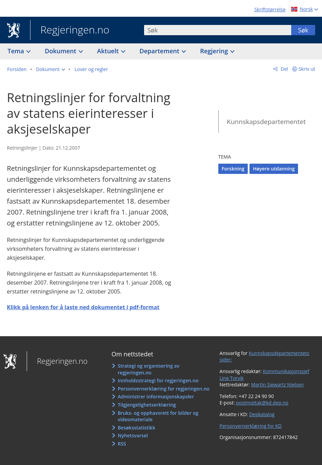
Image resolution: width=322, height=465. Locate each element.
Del (284, 69)
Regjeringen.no (70, 30)
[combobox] (217, 30)
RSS (122, 443)
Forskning (233, 168)
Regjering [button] (215, 51)
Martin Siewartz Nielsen (277, 384)
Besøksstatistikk (136, 427)
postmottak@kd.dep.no (262, 402)
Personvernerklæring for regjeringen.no (163, 388)
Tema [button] (17, 51)
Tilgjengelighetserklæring (147, 404)
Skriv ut (307, 69)
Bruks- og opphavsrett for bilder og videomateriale (158, 416)
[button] (50, 69)
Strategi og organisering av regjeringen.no (148, 369)
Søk (303, 30)
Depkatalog (261, 414)
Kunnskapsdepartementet (266, 121)
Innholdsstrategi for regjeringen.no (158, 380)
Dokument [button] (61, 51)
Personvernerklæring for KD (251, 426)
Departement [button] (160, 51)
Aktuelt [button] (108, 51)
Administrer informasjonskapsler (156, 396)
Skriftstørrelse (269, 9)
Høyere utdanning (274, 168)
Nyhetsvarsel (133, 435)
